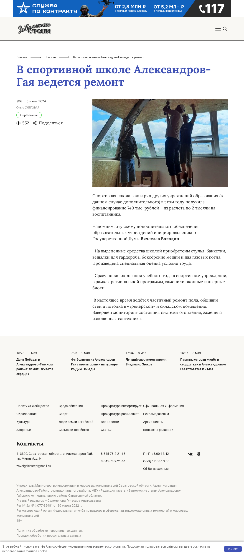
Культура (23, 422)
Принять (232, 549)
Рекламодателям (156, 414)
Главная (21, 57)
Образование (26, 414)
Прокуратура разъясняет (120, 414)
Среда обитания (71, 406)
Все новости (110, 422)
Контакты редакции (158, 430)
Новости (50, 57)
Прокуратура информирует (121, 406)
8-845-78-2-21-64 (113, 461)
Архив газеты (153, 422)
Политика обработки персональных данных (49, 530)
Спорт (63, 414)
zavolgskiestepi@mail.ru (33, 466)
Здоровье (23, 430)
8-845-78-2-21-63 (113, 453)
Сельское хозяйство (74, 430)
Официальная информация (163, 406)
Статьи (106, 430)
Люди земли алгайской (76, 422)
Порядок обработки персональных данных (48, 535)
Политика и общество (32, 406)
